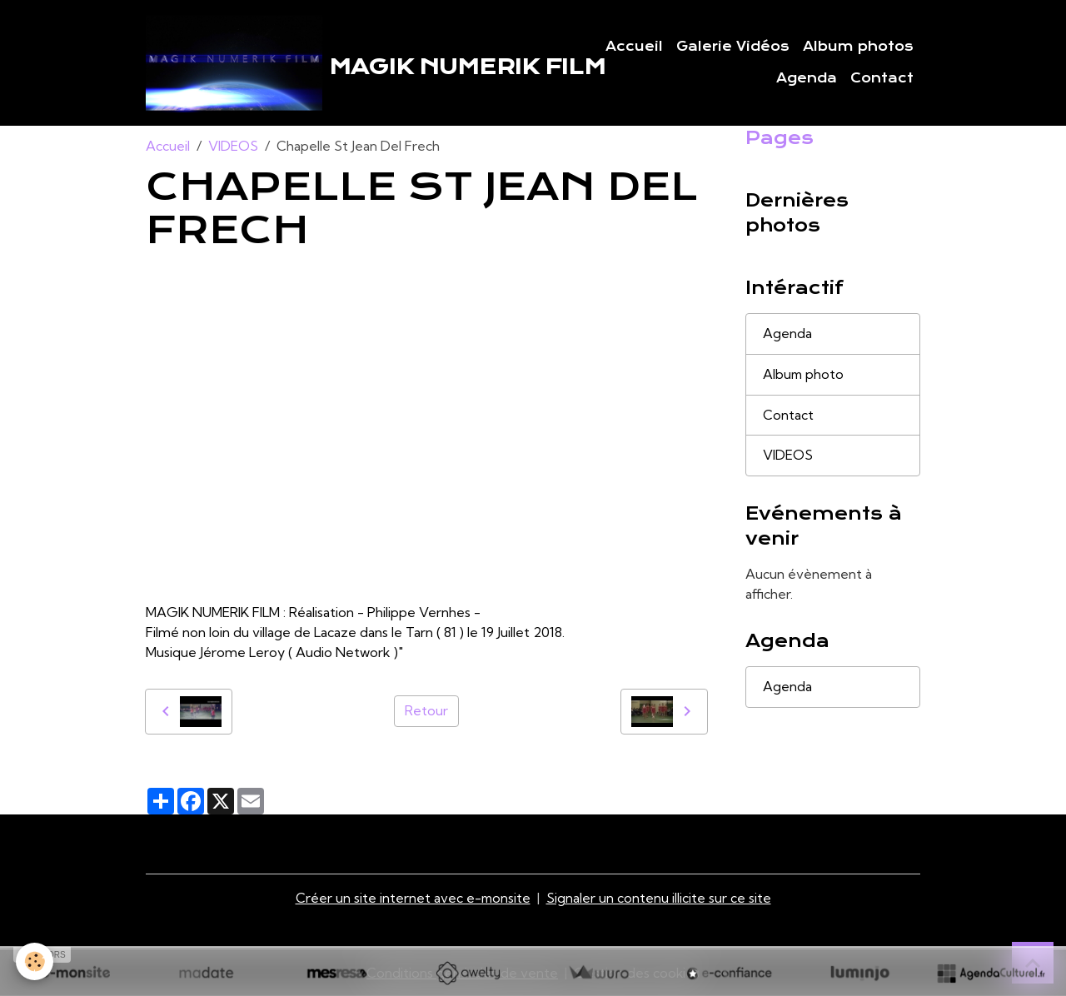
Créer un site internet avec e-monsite (413, 898)
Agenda (806, 78)
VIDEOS (233, 146)
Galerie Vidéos (733, 46)
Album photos (858, 46)
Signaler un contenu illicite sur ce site (659, 898)
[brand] (333, 63)
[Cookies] (35, 961)
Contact (882, 78)
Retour (426, 712)
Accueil (634, 46)
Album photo (804, 375)
